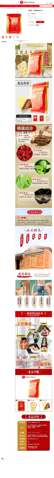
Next (25, 23)
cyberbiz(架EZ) (18, 476)
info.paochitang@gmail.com (39, 469)
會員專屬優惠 (29, 469)
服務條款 (28, 468)
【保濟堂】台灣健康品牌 (4, 476)
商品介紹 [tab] (21, 41)
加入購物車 (32, 22)
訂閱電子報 (47, 462)
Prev (3, 23)
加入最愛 (37, 25)
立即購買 (40, 22)
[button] (47, 3)
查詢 (28, 465)
